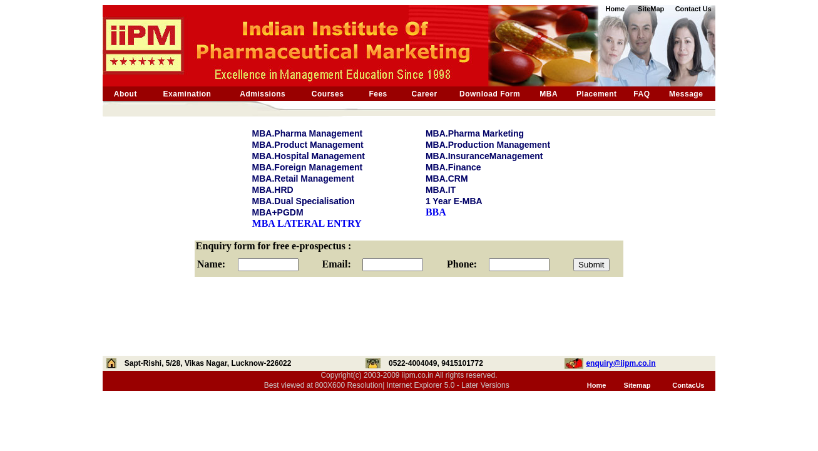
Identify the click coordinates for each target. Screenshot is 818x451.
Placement (596, 94)
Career (424, 94)
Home (596, 385)
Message (686, 94)
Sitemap (637, 385)
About (125, 94)
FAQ (641, 94)
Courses (328, 94)
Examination (187, 94)
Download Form (489, 94)
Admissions (262, 94)
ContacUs (688, 385)
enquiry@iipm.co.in (620, 363)
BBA (436, 212)
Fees (378, 94)
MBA (548, 94)
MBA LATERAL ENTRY (307, 223)
